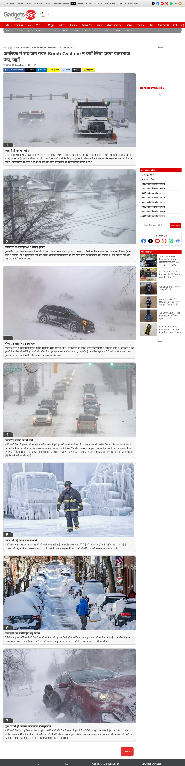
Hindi (106, 758)
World (13, 4)
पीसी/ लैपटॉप (53, 31)
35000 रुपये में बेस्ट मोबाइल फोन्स (152, 211)
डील (151, 25)
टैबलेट (20, 31)
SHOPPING (88, 4)
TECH (73, 4)
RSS (40, 754)
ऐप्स (29, 31)
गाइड (99, 25)
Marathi (122, 4)
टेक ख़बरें (18, 25)
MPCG (114, 4)
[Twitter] (150, 241)
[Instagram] (164, 241)
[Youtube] (157, 241)
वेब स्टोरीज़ (131, 31)
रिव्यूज (51, 25)
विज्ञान (86, 31)
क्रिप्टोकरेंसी (163, 25)
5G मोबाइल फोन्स (147, 175)
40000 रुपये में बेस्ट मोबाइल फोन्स (152, 216)
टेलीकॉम (75, 31)
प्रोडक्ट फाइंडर (113, 25)
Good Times (133, 4)
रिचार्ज (140, 25)
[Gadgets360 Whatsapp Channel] (171, 241)
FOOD (48, 4)
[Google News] (177, 241)
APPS (97, 4)
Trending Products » (152, 87)
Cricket (41, 4)
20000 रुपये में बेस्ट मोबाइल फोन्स (152, 198)
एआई (34, 25)
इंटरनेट (96, 31)
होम (7, 25)
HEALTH (66, 4)
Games (80, 4)
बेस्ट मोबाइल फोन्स (147, 179)
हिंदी (26, 4)
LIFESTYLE (56, 4)
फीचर (61, 25)
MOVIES (32, 4)
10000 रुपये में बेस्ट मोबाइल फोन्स (152, 184)
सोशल (107, 31)
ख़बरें (40, 758)
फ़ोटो (10, 48)
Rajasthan (106, 4)
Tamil (127, 758)
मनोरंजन (39, 31)
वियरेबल (118, 31)
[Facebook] (143, 241)
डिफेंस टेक (87, 25)
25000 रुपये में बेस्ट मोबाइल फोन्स (152, 202)
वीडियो (72, 25)
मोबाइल (9, 31)
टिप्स (65, 31)
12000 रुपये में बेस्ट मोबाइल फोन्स (152, 188)
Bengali (117, 758)
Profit (21, 4)
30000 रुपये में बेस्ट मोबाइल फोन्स (152, 207)
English (95, 758)
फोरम (129, 25)
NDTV (6, 4)
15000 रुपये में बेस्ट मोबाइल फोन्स (152, 193)
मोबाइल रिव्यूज (146, 252)
